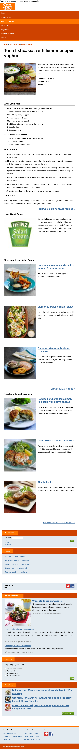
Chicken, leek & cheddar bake (16, 572)
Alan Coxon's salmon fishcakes (56, 440)
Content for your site (31, 736)
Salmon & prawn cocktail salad (55, 306)
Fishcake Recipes (27, 44)
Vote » (72, 678)
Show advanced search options (8, 542)
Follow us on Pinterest (68, 586)
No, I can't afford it (12, 673)
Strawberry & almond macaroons (18, 646)
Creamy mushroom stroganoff (16, 568)
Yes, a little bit (11, 671)
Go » (72, 540)
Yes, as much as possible (14, 669)
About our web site (9, 733)
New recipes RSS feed (31, 739)
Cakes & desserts (7, 34)
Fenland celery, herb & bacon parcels (19, 629)
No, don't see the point (13, 675)
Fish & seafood (8, 21)
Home (3, 13)
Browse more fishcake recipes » (57, 209)
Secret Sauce (12, 746)
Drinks (3, 38)
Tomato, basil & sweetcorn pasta (17, 564)
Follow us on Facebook (72, 586)
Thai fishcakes (46, 482)
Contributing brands (30, 733)
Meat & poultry (6, 17)
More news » (68, 713)
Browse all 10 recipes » (63, 388)
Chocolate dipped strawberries (47, 601)
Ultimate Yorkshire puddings (15, 556)
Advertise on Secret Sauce (12, 736)
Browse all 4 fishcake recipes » (59, 522)
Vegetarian (5, 30)
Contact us (7, 739)
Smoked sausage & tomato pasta (17, 560)
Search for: (8, 537)
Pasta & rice (5, 25)
